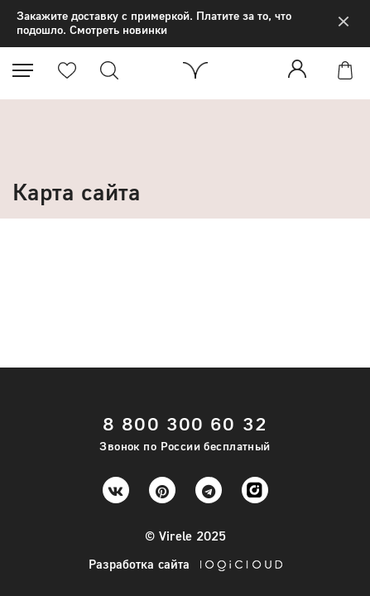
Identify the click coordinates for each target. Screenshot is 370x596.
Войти (300, 69)
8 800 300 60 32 (185, 423)
